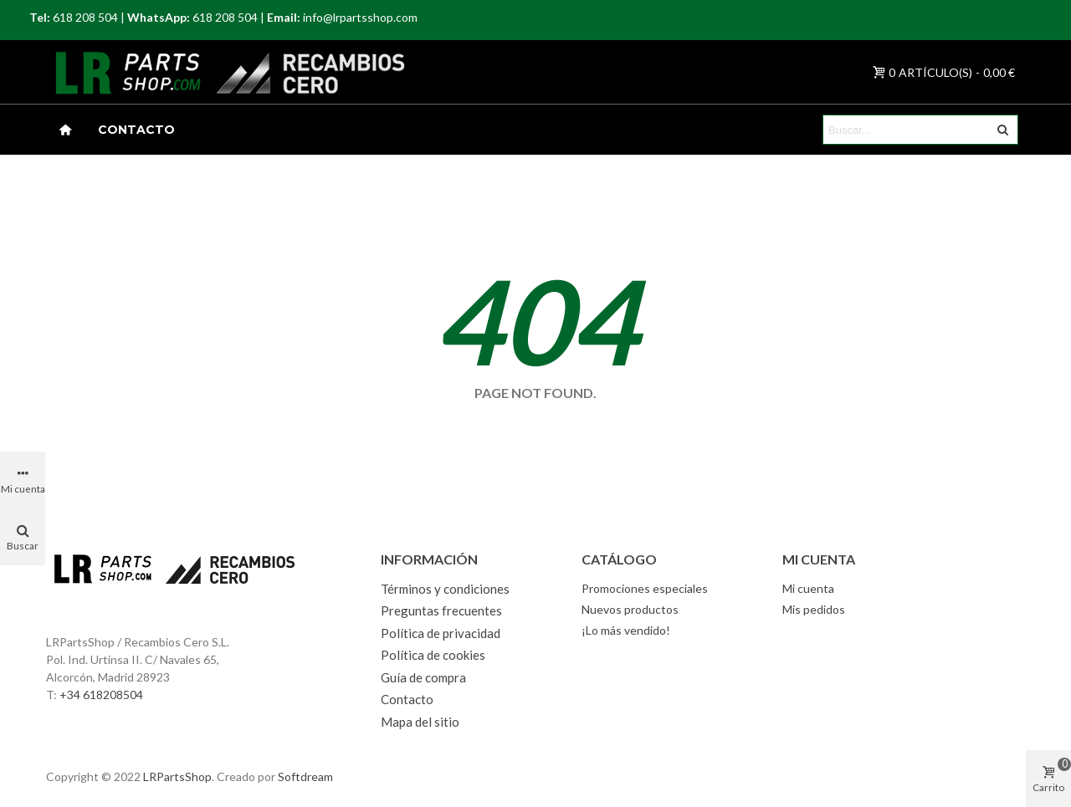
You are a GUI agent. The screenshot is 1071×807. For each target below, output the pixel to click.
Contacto (136, 129)
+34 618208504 (101, 694)
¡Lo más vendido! (626, 630)
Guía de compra (423, 677)
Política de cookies (433, 654)
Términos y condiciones (445, 588)
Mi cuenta (808, 588)
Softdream (305, 776)
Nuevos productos (630, 609)
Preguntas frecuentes (441, 610)
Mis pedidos (813, 609)
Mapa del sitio (420, 721)
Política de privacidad (440, 633)
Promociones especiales (645, 588)
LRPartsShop (177, 776)
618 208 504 (85, 17)
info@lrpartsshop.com (360, 17)
